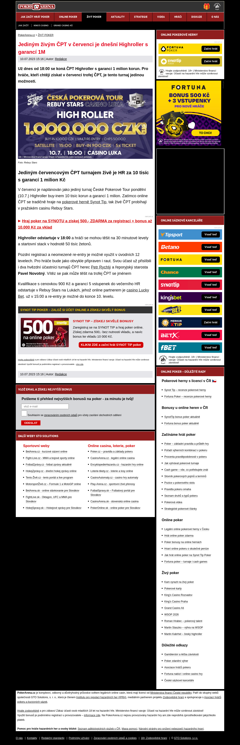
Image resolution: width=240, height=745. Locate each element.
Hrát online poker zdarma (179, 535)
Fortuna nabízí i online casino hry (183, 673)
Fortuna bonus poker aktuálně (181, 423)
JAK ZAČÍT (23, 25)
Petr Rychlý (101, 267)
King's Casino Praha (176, 601)
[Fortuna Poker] (188, 144)
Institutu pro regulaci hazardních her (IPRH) (101, 697)
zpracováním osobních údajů (60, 415)
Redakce (61, 59)
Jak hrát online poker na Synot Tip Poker (187, 555)
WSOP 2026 (171, 614)
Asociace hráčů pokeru (177, 667)
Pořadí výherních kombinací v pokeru (185, 450)
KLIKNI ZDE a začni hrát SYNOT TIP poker (111, 344)
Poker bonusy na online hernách (183, 542)
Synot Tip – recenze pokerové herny (185, 390)
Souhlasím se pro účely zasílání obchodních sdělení (75, 415)
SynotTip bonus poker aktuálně (182, 416)
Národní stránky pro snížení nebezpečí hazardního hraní (171, 728)
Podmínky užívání (79, 738)
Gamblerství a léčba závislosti (181, 654)
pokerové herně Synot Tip (84, 202)
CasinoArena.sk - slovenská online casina (115, 501)
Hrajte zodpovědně (26, 360)
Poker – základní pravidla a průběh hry (186, 443)
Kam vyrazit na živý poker (179, 582)
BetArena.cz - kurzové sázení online (46, 451)
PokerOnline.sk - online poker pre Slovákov (115, 507)
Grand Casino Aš (63, 25)
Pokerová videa (173, 502)
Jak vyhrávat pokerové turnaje (181, 463)
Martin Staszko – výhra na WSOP (183, 627)
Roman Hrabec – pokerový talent (183, 621)
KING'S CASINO (41, 25)
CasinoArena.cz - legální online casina (113, 458)
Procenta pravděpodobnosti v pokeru (185, 456)
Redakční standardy (52, 738)
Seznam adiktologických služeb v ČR (99, 728)
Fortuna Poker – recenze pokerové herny (187, 396)
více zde (79, 364)
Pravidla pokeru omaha (177, 489)
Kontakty (32, 738)
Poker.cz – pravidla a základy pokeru (112, 451)
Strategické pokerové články (180, 508)
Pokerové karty (173, 588)
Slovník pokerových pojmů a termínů (185, 476)
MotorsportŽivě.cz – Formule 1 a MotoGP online (53, 484)
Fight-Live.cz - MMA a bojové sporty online (50, 458)
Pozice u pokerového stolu (179, 482)
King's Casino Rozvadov (178, 595)
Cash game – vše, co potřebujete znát (186, 469)
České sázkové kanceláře (179, 680)
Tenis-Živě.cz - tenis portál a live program (49, 477)
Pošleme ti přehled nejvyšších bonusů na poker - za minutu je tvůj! (78, 399)
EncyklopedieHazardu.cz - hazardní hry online (117, 464)
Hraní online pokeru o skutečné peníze (186, 548)
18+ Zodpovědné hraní (154, 738)
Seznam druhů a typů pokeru (181, 495)
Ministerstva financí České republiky (171, 692)
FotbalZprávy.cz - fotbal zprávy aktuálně (49, 464)
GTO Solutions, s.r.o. (186, 738)
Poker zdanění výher (176, 660)
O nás (19, 738)
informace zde (92, 715)
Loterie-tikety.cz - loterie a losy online (112, 471)
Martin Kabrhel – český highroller (183, 634)
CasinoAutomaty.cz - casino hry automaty (114, 477)
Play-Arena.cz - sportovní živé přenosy (113, 484)
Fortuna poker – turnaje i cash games (185, 561)
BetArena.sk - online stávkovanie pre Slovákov (52, 490)
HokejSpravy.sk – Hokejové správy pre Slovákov (53, 507)
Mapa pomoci (129, 728)
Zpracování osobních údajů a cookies (115, 738)
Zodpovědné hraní (173, 697)
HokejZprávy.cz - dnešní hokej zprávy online (51, 471)
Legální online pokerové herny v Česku (186, 529)
